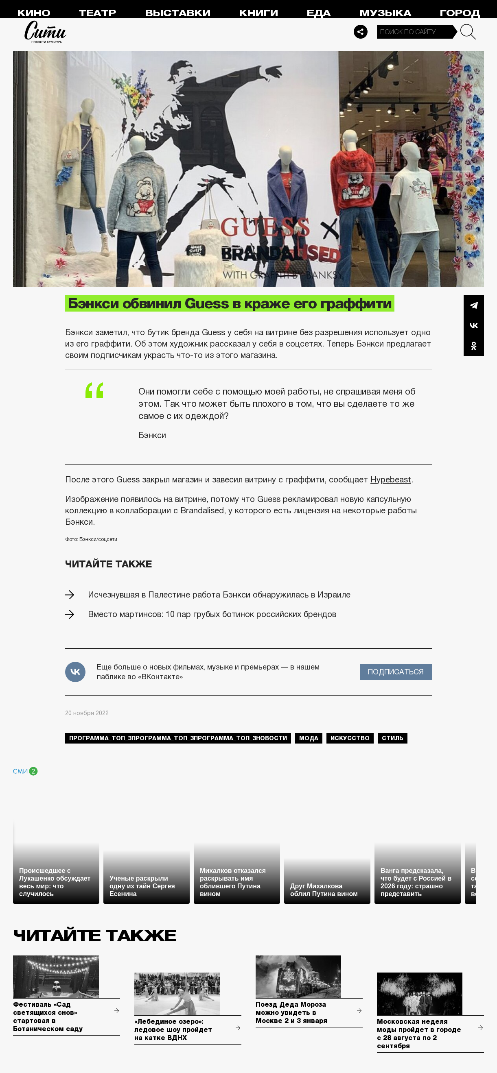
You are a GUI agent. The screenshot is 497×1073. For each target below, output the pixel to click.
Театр (97, 13)
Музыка (385, 13)
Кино (33, 13)
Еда (319, 13)
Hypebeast (390, 479)
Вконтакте (474, 325)
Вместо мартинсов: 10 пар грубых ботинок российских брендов (212, 614)
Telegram (474, 305)
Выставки (177, 13)
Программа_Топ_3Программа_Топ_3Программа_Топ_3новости (178, 738)
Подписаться (396, 672)
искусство (350, 738)
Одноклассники (474, 346)
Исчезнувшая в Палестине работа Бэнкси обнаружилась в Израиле (219, 594)
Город (460, 13)
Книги (258, 13)
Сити (45, 31)
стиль (392, 738)
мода (308, 738)
